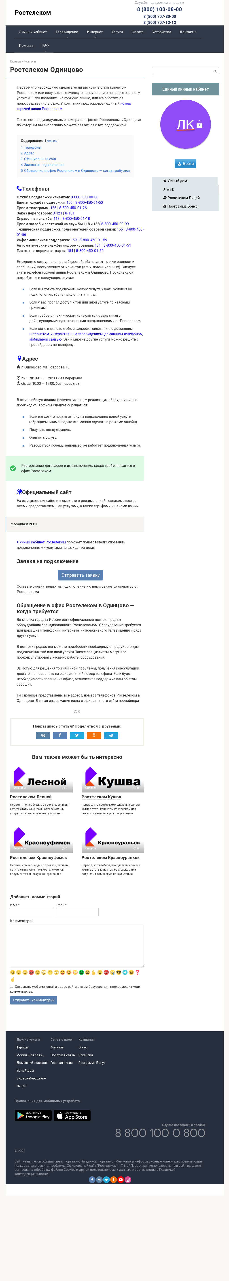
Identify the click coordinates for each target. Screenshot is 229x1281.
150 (69, 202)
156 (120, 229)
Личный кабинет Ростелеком (41, 628)
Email (61, 990)
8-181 (69, 213)
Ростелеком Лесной (31, 882)
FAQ (45, 46)
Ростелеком (33, 12)
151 (98, 245)
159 (74, 240)
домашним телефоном (123, 334)
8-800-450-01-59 (93, 240)
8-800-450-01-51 (117, 245)
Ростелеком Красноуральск (111, 943)
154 (70, 251)
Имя (15, 990)
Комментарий (21, 1006)
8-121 (57, 213)
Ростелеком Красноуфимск (38, 943)
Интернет (95, 32)
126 (53, 208)
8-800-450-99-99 (115, 224)
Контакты (188, 32)
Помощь (26, 46)
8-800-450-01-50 (89, 202)
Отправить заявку (80, 660)
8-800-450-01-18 (76, 218)
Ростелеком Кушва (101, 882)
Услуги (117, 32)
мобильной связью (45, 339)
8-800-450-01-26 (73, 208)
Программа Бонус (185, 206)
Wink (185, 189)
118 (56, 218)
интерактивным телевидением (77, 334)
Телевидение (67, 32)
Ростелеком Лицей (185, 198)
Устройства (161, 32)
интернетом (39, 334)
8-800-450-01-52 (90, 251)
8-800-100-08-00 (84, 197)
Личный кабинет (33, 32)
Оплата (137, 32)
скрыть (52, 141)
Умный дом (185, 181)
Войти (188, 163)
